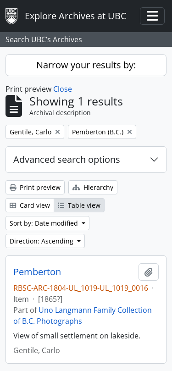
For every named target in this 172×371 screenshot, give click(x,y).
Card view (30, 205)
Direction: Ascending (42, 241)
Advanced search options (66, 159)
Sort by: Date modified (45, 223)
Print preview (35, 187)
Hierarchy (92, 187)
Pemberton (37, 271)
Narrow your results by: (86, 65)
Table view (79, 205)
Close (62, 89)
